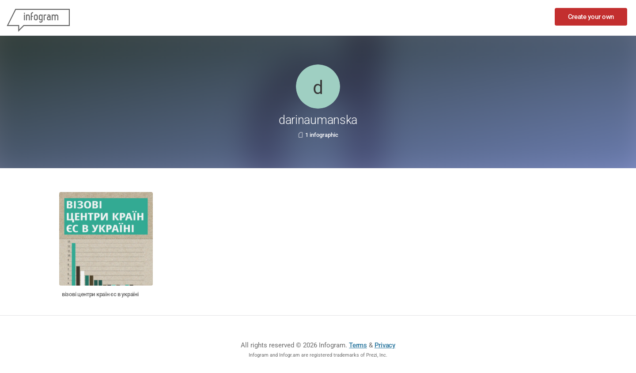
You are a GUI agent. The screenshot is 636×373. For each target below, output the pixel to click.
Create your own (591, 17)
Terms (358, 345)
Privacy (385, 345)
